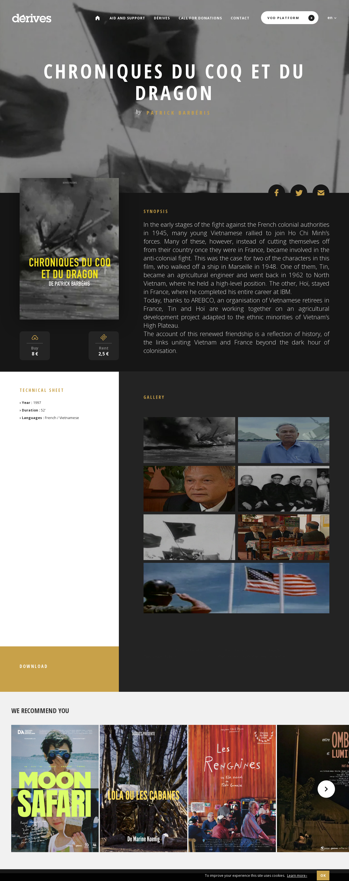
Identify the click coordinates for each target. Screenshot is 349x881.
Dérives (163, 18)
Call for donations (201, 18)
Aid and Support (128, 18)
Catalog (100, 18)
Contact (241, 18)
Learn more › (297, 875)
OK (323, 875)
